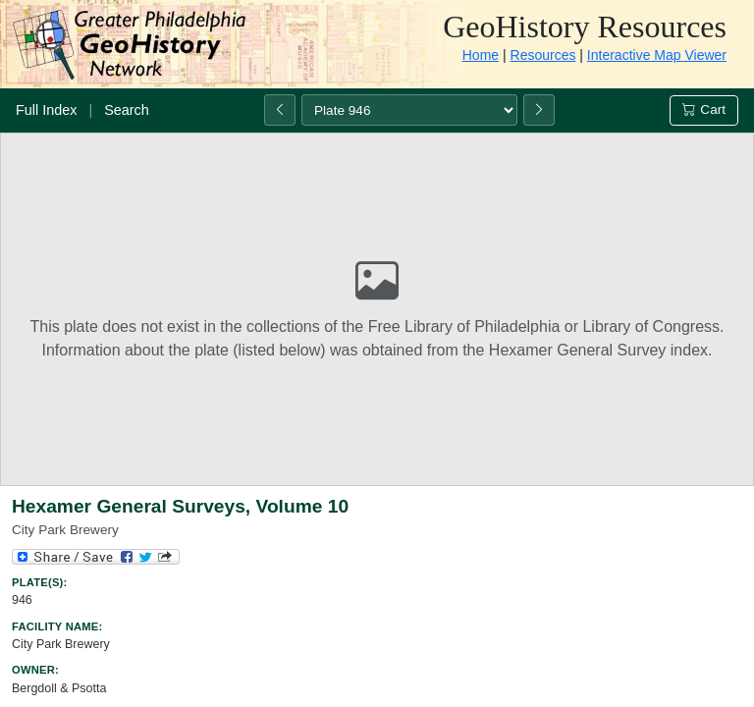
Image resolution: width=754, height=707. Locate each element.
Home (480, 55)
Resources (543, 55)
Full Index (46, 110)
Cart (704, 109)
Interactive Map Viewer (657, 55)
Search (126, 110)
